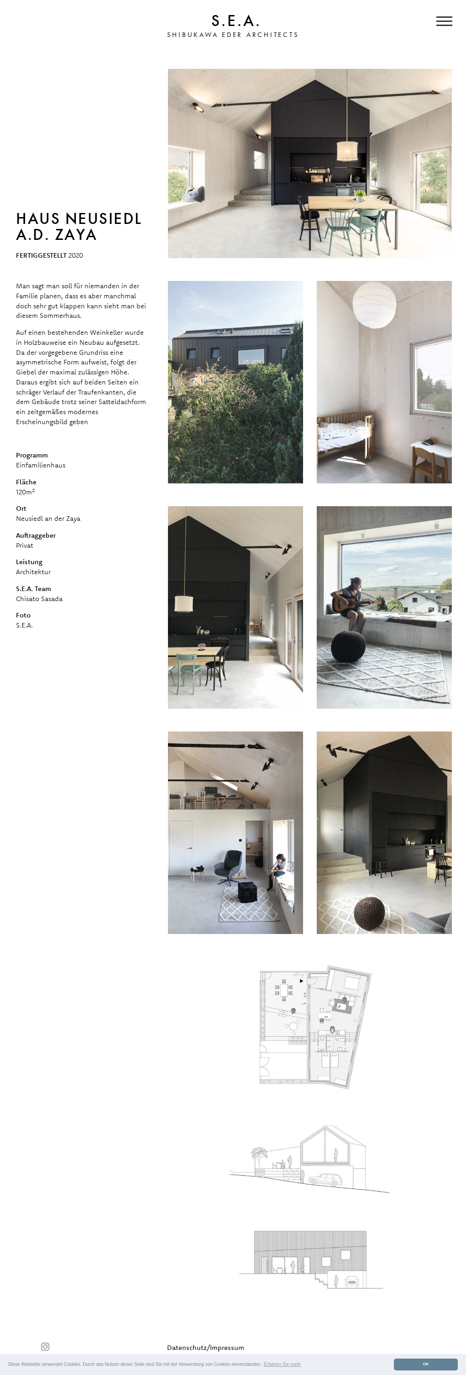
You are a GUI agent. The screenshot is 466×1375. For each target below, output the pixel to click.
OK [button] (426, 1364)
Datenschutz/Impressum (205, 1347)
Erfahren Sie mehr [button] (282, 1364)
